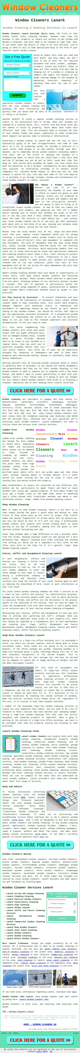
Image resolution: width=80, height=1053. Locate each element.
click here (17, 820)
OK (51, 1051)
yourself (63, 45)
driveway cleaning (27, 957)
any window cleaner (24, 311)
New (10, 1033)
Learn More (42, 1051)
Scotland (72, 773)
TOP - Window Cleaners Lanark (18, 1012)
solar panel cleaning (57, 960)
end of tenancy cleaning (15, 952)
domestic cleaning (64, 952)
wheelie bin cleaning (66, 957)
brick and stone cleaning (45, 966)
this (41, 837)
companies (7, 172)
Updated (16, 1033)
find (10, 859)
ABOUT (54, 14)
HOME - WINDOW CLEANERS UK (40, 1024)
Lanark (47, 399)
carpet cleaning (20, 955)
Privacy (76, 1033)
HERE (23, 797)
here (38, 882)
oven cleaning (25, 960)
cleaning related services (38, 773)
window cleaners (17, 180)
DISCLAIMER (72, 14)
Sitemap (4, 1033)
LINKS (47, 14)
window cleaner (28, 50)
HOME (40, 14)
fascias (6, 597)
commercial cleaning (62, 955)
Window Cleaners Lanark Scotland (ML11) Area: (28, 34)
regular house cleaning (33, 963)
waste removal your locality (60, 949)
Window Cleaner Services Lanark (27, 887)
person (22, 163)
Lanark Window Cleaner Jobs (34, 999)
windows (48, 213)
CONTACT (62, 14)
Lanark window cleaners (34, 736)
